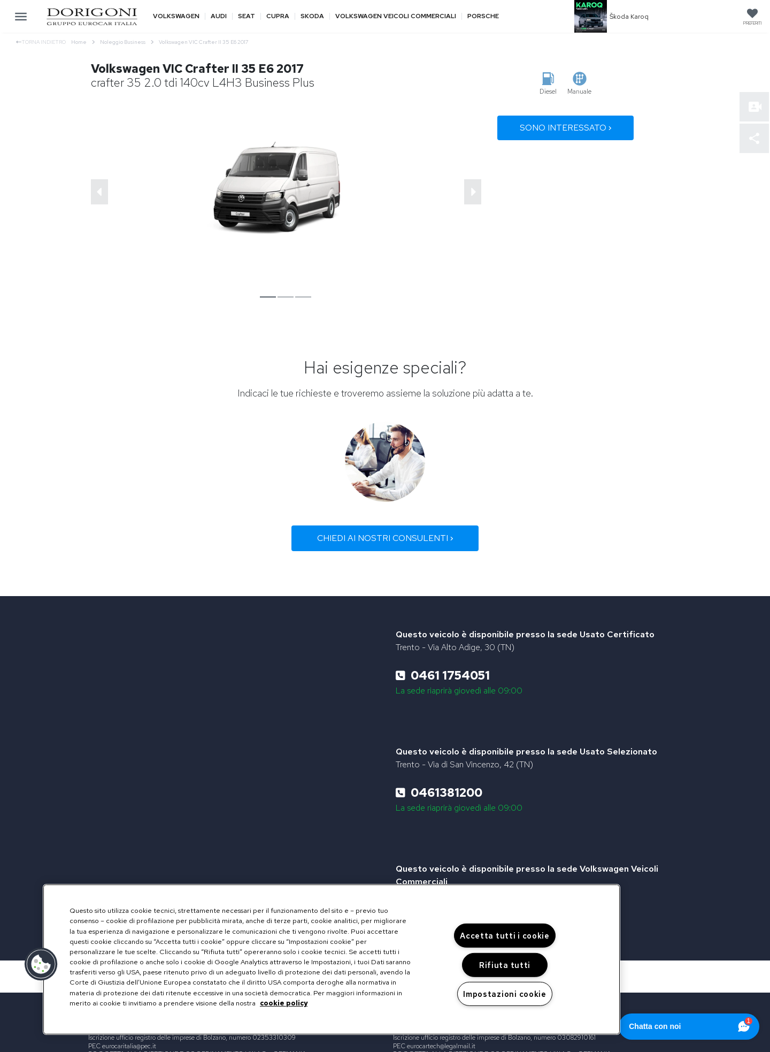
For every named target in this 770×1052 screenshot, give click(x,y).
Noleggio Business (126, 42)
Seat (246, 16)
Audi (219, 16)
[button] (41, 964)
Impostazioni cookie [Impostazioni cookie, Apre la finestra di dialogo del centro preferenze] (504, 994)
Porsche (483, 16)
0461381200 (439, 793)
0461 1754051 (443, 675)
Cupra (277, 16)
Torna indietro (41, 42)
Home (83, 42)
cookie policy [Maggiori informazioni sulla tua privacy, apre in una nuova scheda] (283, 1003)
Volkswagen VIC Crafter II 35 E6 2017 (204, 42)
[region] (331, 959)
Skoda (312, 16)
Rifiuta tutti (504, 965)
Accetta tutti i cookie (505, 936)
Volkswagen (176, 16)
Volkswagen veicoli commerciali (395, 16)
